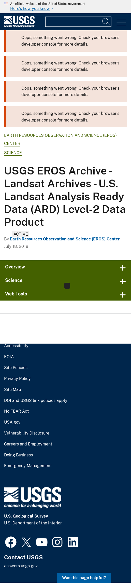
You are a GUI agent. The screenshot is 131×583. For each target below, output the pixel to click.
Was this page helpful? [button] (84, 577)
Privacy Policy (17, 378)
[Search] (106, 22)
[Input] (78, 22)
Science (13, 152)
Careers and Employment (28, 444)
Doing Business (18, 455)
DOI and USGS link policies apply (35, 400)
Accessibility (16, 346)
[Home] (19, 26)
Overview (15, 266)
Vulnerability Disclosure (26, 433)
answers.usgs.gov (21, 565)
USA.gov (12, 422)
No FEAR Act (16, 411)
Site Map (12, 389)
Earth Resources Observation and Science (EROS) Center (65, 239)
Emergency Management (28, 466)
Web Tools (16, 293)
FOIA (9, 357)
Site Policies (15, 367)
